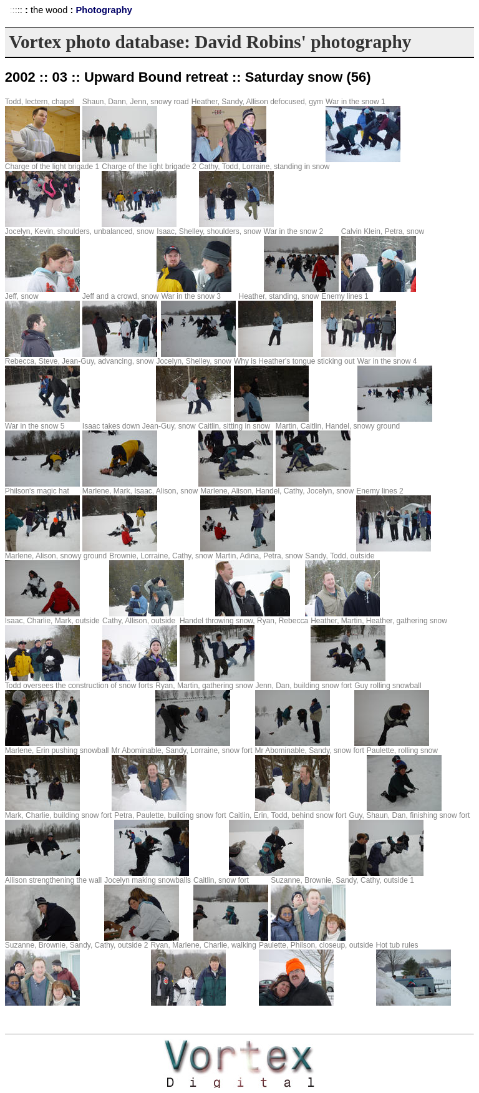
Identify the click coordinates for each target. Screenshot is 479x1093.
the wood (49, 10)
